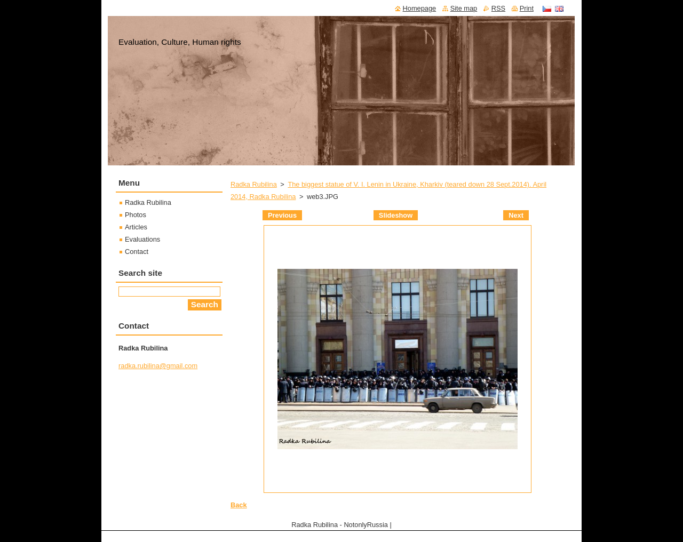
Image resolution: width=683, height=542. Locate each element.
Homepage (419, 8)
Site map (464, 8)
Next (516, 215)
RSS (498, 8)
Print (527, 8)
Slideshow (395, 215)
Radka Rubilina (254, 184)
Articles (136, 227)
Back (239, 505)
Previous (282, 215)
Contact (136, 252)
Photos (135, 215)
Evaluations (142, 239)
